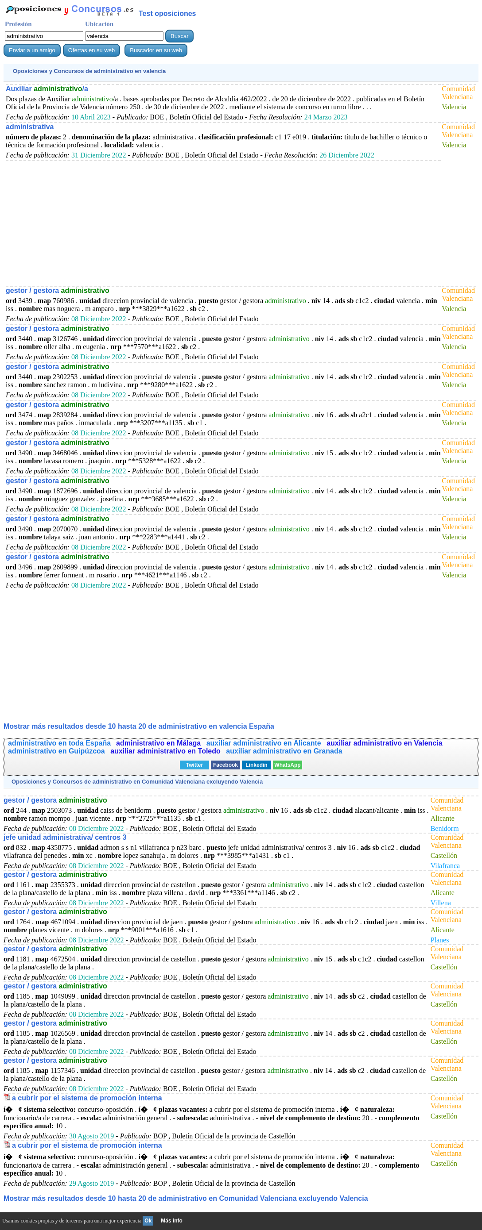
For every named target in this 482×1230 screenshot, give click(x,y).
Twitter (194, 765)
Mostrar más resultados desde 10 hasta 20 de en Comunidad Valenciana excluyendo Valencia (186, 1198)
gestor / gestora (57, 290)
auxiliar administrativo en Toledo (166, 751)
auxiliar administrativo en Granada (284, 751)
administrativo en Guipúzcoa (57, 751)
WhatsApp (287, 765)
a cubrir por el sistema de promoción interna (87, 1098)
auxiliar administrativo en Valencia (384, 743)
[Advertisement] (216, 223)
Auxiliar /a (47, 88)
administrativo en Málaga (159, 743)
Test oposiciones (167, 13)
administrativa (30, 127)
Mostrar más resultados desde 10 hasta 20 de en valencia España (139, 726)
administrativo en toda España (59, 743)
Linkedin (256, 765)
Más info (172, 1221)
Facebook (225, 765)
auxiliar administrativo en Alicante (264, 743)
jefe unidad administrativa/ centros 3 (65, 837)
